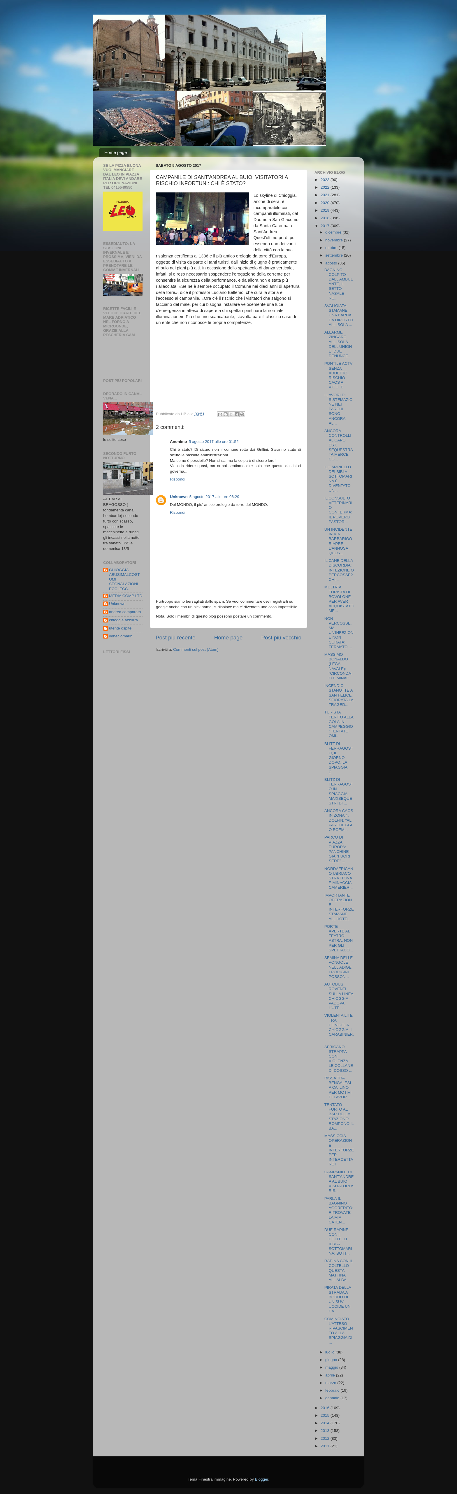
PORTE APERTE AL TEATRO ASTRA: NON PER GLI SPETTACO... (338, 938)
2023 (326, 180)
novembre (334, 240)
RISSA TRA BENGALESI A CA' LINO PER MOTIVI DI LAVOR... (337, 1087)
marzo (331, 1383)
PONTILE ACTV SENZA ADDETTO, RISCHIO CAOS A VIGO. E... (338, 375)
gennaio (332, 1398)
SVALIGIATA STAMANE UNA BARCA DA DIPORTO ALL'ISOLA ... (338, 315)
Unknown (179, 497)
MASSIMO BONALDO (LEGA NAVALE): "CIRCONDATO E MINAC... (338, 666)
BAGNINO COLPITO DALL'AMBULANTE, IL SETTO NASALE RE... (338, 284)
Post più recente (176, 637)
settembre (334, 255)
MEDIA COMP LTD (125, 596)
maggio (332, 1367)
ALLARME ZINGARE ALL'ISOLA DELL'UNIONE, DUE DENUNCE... (338, 344)
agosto (331, 263)
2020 (326, 203)
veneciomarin (120, 636)
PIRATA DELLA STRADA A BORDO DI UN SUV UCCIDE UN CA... (337, 1299)
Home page (115, 152)
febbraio (333, 1390)
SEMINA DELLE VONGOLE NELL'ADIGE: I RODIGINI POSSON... (338, 967)
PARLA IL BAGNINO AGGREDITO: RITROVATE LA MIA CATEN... (339, 1210)
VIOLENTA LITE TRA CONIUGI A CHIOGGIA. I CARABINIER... (339, 1027)
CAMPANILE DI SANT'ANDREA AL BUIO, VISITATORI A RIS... (339, 1181)
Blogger (261, 1479)
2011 (326, 1446)
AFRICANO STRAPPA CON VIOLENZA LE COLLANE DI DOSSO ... (338, 1059)
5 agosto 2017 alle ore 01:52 (214, 441)
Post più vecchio (281, 637)
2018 (326, 218)
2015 (326, 1415)
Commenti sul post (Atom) (196, 649)
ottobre (332, 248)
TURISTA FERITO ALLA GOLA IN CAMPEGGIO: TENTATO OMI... (339, 724)
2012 (326, 1438)
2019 (326, 210)
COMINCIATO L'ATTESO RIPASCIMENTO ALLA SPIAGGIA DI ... (338, 1331)
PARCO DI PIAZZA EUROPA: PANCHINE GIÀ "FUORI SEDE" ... (337, 849)
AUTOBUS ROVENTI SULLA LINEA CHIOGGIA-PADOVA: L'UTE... (338, 996)
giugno (331, 1360)
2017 (326, 226)
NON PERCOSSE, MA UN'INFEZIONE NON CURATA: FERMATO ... (339, 632)
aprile (330, 1375)
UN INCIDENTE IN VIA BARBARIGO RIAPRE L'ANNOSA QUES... (338, 541)
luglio (330, 1352)
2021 (326, 195)
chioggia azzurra (123, 620)
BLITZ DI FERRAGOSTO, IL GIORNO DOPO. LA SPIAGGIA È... (338, 757)
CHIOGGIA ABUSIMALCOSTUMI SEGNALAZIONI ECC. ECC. (124, 579)
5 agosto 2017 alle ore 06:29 (214, 497)
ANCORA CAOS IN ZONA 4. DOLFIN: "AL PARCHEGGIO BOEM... (338, 820)
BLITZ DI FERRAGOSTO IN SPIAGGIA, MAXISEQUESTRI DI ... (338, 791)
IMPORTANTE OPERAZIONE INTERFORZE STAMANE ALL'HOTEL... (339, 907)
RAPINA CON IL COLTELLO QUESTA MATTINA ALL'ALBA (338, 1270)
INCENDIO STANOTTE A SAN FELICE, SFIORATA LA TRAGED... (338, 695)
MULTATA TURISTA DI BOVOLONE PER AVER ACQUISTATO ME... (339, 599)
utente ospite (120, 628)
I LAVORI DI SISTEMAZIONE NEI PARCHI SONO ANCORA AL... (338, 409)
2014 (326, 1423)
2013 (326, 1430)
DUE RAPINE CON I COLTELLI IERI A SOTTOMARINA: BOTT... (338, 1241)
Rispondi (177, 479)
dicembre (333, 232)
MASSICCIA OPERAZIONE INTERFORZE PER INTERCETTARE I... (339, 1150)
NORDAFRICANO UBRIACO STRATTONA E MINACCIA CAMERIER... (338, 878)
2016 (326, 1408)
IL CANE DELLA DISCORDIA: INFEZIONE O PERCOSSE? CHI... (339, 570)
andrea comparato (125, 612)
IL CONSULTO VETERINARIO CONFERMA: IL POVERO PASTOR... (338, 510)
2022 (326, 187)
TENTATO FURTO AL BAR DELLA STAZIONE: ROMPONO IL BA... (339, 1116)
